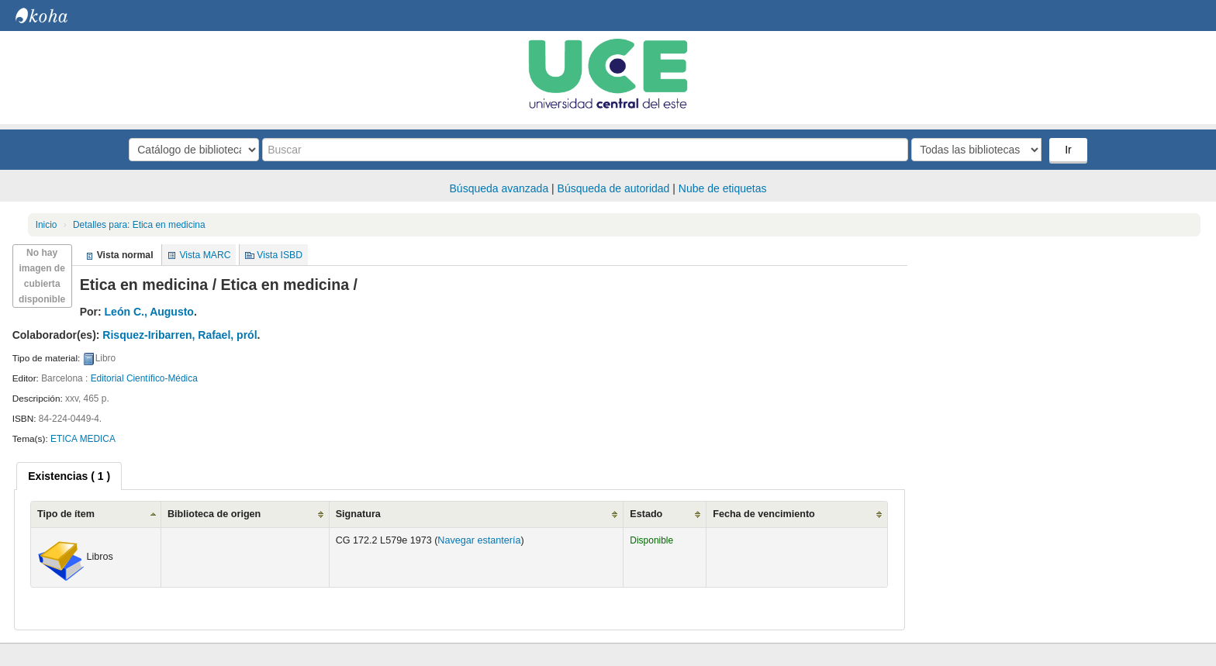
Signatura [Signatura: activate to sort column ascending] (358, 514)
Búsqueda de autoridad (614, 188)
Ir (1068, 149)
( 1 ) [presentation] (69, 476)
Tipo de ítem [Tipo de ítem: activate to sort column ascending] (66, 514)
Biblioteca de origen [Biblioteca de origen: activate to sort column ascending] (214, 514)
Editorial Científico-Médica (144, 378)
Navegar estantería (478, 540)
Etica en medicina (139, 224)
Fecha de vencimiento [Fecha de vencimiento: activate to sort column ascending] (764, 514)
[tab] (69, 476)
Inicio (46, 224)
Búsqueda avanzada (499, 188)
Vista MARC (204, 255)
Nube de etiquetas (723, 188)
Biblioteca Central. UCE (54, 15)
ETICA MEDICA (83, 438)
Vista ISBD (279, 255)
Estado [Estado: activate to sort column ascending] (646, 514)
